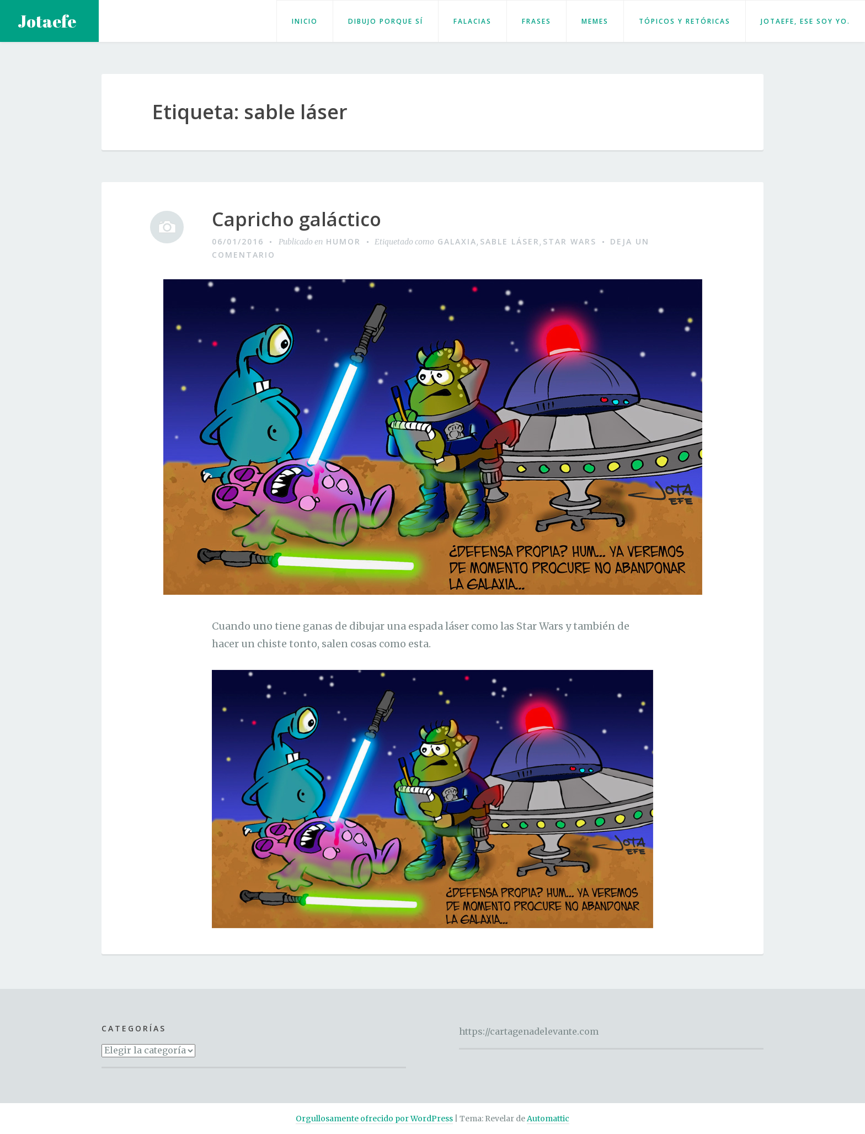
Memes (594, 21)
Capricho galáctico (296, 219)
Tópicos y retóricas (684, 21)
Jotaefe (47, 21)
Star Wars (569, 241)
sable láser (510, 241)
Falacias (472, 21)
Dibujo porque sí (385, 21)
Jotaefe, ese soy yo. (805, 21)
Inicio (305, 21)
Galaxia (457, 241)
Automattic (548, 1119)
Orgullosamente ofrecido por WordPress (374, 1119)
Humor (343, 241)
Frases (536, 21)
